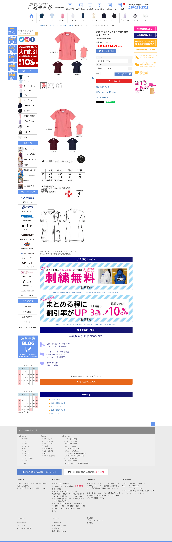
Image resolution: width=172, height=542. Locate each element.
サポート (55, 518)
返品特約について (102, 87)
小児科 (23, 165)
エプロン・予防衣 (27, 458)
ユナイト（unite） (71, 446)
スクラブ (24, 76)
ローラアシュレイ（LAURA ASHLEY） (77, 463)
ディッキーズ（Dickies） (73, 451)
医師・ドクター (27, 149)
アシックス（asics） (71, 441)
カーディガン (26, 105)
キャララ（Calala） (71, 461)
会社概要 (90, 518)
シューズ (24, 127)
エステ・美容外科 (49, 456)
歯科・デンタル (27, 159)
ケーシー (24, 81)
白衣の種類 (27, 312)
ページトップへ (153, 424)
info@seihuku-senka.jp (137, 483)
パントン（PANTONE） (72, 448)
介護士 (23, 181)
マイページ (55, 413)
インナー (24, 111)
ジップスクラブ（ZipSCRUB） (74, 456)
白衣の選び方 (27, 317)
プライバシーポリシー (95, 520)
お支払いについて (57, 406)
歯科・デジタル (48, 444)
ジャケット (25, 86)
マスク (23, 137)
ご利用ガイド (55, 399)
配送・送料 (56, 479)
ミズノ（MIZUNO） (71, 439)
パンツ (23, 95)
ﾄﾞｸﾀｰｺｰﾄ (24, 90)
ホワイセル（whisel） (72, 444)
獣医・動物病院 (27, 175)
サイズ (99, 65)
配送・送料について (58, 403)
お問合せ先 (126, 479)
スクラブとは (27, 322)
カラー (99, 57)
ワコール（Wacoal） (71, 458)
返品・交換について (58, 410)
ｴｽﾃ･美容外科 (26, 186)
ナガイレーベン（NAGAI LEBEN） (60, 25)
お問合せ (90, 523)
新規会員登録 (21, 522)
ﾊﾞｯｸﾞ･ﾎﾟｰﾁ (25, 132)
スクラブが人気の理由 (27, 327)
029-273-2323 (134, 486)
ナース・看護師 (27, 154)
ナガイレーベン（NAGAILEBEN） (76, 453)
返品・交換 (91, 479)
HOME (42, 25)
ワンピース (25, 100)
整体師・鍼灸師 (27, 170)
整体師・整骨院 (48, 448)
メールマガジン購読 (24, 528)
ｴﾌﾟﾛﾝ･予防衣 (26, 121)
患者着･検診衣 (26, 116)
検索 (36, 33)
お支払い (20, 479)
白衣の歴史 (27, 307)
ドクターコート (27, 446)
